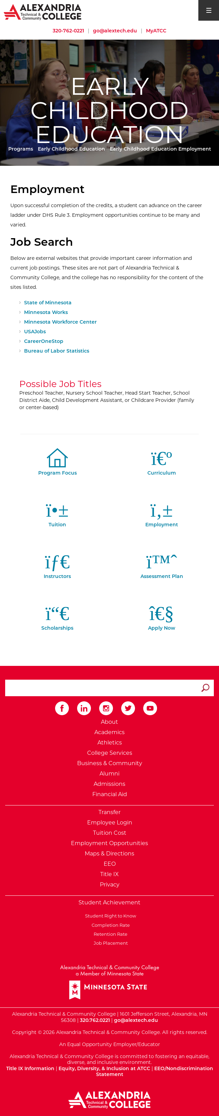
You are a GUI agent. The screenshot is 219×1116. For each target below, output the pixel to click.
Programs (20, 149)
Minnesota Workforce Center (60, 322)
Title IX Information (30, 1068)
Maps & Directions (109, 853)
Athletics (109, 742)
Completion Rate (110, 925)
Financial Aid (109, 794)
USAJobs (35, 331)
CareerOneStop (43, 341)
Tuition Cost (109, 833)
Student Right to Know (109, 916)
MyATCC (156, 31)
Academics (109, 732)
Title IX (109, 874)
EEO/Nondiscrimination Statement (154, 1071)
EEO (110, 864)
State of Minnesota (48, 303)
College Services (109, 753)
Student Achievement (109, 902)
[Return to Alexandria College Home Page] (43, 12)
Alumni (109, 773)
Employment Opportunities (109, 843)
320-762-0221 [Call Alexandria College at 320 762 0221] (68, 31)
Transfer (109, 812)
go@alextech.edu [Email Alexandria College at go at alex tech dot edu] (115, 31)
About (109, 722)
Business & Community (109, 763)
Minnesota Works (46, 312)
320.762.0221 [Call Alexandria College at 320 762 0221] (95, 1020)
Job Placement (110, 943)
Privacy (109, 884)
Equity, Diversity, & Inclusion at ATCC (104, 1068)
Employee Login (109, 822)
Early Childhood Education (71, 149)
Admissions (109, 784)
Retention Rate (109, 934)
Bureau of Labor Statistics (56, 351)
